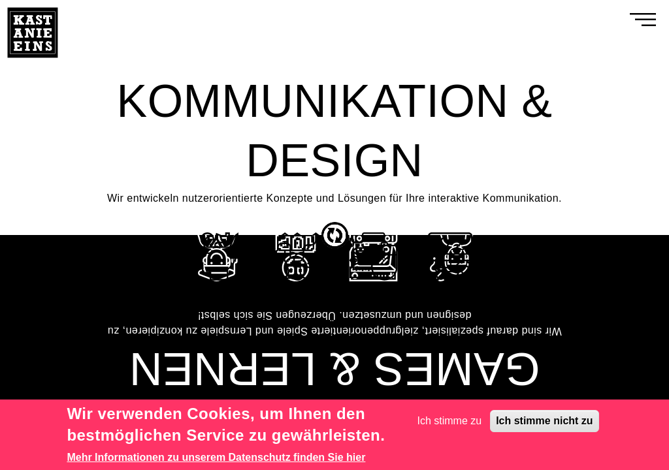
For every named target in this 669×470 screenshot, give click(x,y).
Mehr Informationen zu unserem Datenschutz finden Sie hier (216, 457)
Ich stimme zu (449, 420)
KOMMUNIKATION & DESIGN (334, 131)
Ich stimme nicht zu (544, 420)
